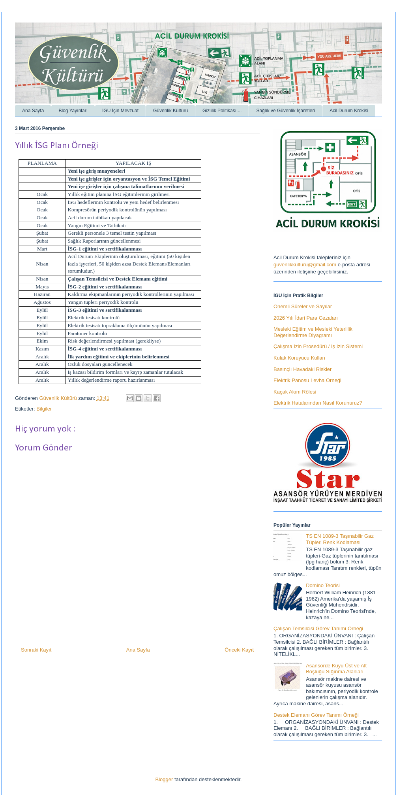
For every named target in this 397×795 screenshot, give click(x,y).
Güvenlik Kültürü (170, 110)
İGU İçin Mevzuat (120, 110)
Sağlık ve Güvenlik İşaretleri (285, 110)
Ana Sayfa (33, 110)
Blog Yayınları (73, 110)
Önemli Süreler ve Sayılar (302, 306)
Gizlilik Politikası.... (222, 110)
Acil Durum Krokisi (349, 110)
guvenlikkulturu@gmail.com (304, 265)
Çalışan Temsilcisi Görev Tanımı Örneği (318, 628)
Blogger (164, 779)
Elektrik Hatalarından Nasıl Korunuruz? (317, 403)
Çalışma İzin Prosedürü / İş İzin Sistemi (318, 346)
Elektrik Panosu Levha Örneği (307, 380)
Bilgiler (44, 409)
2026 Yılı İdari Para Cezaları (305, 318)
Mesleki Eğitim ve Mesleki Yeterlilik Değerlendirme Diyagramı (312, 332)
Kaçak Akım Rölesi (294, 392)
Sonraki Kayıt (36, 650)
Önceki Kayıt (239, 650)
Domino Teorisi (323, 585)
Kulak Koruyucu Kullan (299, 358)
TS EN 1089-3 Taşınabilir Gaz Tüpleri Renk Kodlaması (340, 539)
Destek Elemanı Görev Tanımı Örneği (316, 715)
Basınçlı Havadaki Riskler (302, 369)
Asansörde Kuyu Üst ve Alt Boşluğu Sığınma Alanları (336, 669)
